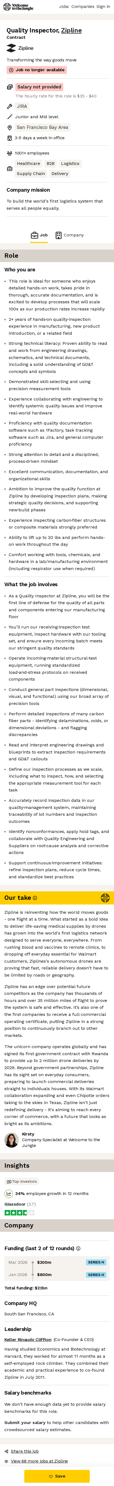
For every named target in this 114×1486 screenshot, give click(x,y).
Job (39, 235)
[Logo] (18, 7)
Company (69, 235)
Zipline (71, 30)
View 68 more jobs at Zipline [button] (36, 1461)
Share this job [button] (21, 1451)
